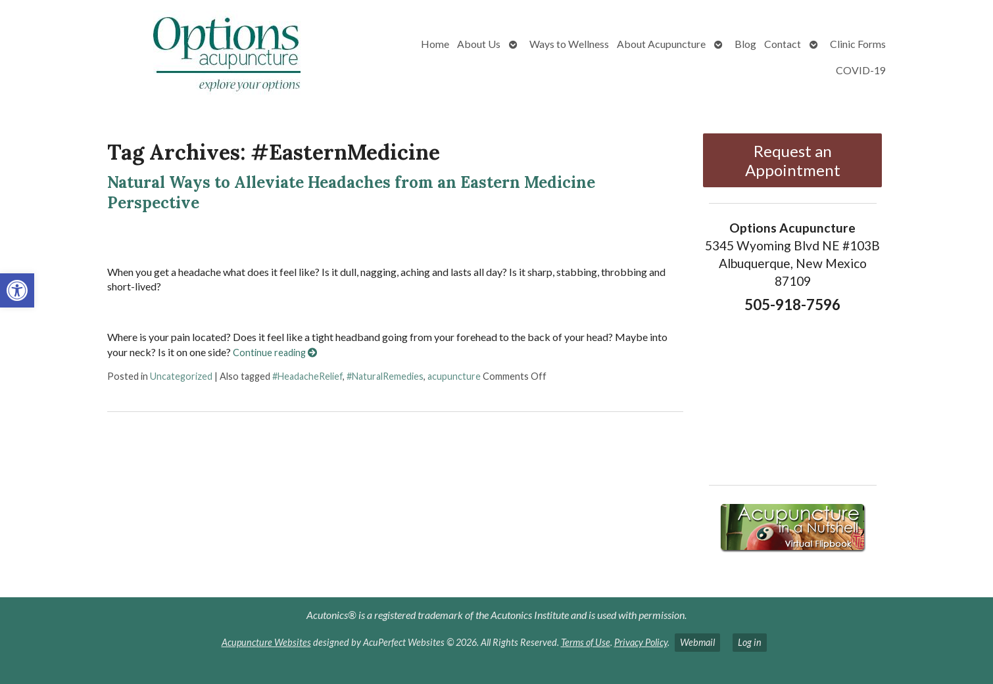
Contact (782, 43)
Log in (750, 642)
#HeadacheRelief (307, 376)
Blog (745, 43)
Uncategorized (181, 376)
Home (435, 43)
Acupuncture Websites (266, 642)
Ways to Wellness (569, 43)
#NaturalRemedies (385, 376)
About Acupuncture (661, 43)
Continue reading (275, 352)
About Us (478, 43)
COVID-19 (861, 70)
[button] (17, 290)
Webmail (697, 642)
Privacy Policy (640, 642)
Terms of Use (585, 642)
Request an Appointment (792, 160)
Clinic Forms (858, 43)
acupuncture (454, 376)
